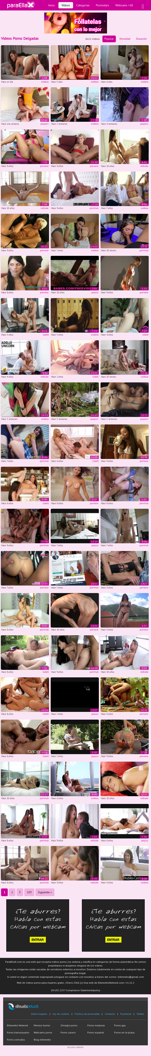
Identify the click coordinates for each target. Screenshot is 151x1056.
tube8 (46, 334)
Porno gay (120, 1025)
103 (29, 892)
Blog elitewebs (42, 1039)
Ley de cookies (61, 1013)
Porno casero (68, 1032)
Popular (109, 39)
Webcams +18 (124, 5)
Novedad (125, 39)
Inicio (51, 5)
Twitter (140, 1013)
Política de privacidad (87, 1013)
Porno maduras (96, 1025)
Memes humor (42, 1025)
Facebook (125, 1013)
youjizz (94, 292)
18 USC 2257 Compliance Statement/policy (75, 990)
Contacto (110, 1013)
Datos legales (39, 1013)
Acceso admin (75, 1047)
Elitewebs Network (17, 1025)
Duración (141, 39)
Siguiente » (45, 892)
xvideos (45, 81)
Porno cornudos (16, 1039)
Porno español (95, 1032)
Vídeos (66, 5)
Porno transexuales (18, 1032)
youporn (44, 123)
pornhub (94, 208)
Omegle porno (69, 1025)
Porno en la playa (124, 1032)
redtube (144, 166)
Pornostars (102, 5)
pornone (44, 166)
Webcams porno (43, 1032)
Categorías (83, 5)
